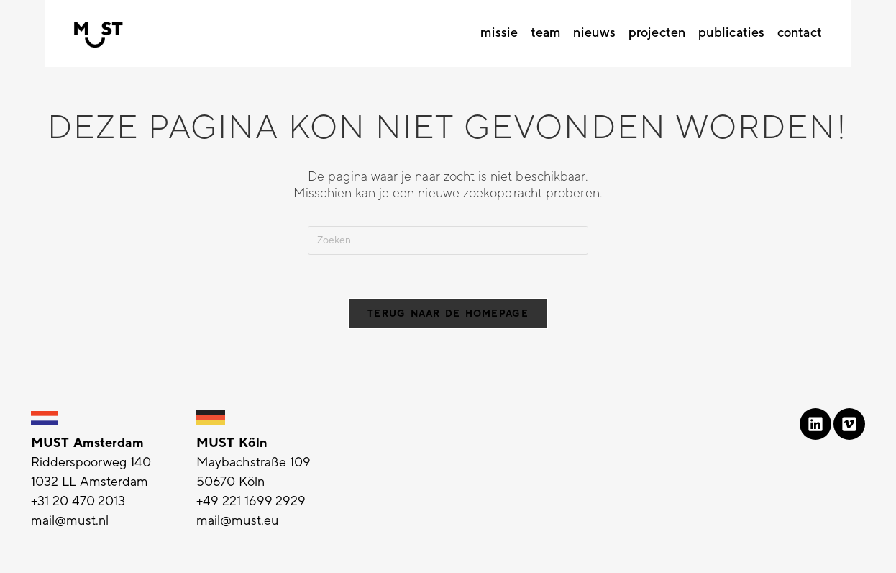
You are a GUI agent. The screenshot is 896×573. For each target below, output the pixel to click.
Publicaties (731, 32)
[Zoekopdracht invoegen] (448, 240)
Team (545, 32)
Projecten (656, 32)
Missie (499, 32)
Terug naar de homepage (448, 313)
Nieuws (594, 32)
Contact (799, 32)
